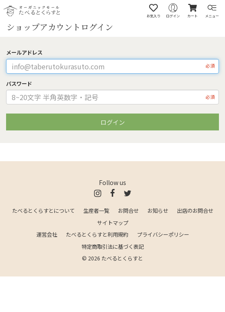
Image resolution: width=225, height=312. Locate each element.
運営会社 (46, 234)
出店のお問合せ (195, 210)
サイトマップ (112, 223)
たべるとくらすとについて (43, 210)
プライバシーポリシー (163, 234)
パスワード (19, 84)
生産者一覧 (96, 210)
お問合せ (128, 210)
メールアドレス (24, 52)
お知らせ (157, 210)
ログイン (113, 122)
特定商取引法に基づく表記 (113, 246)
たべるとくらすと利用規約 (97, 234)
